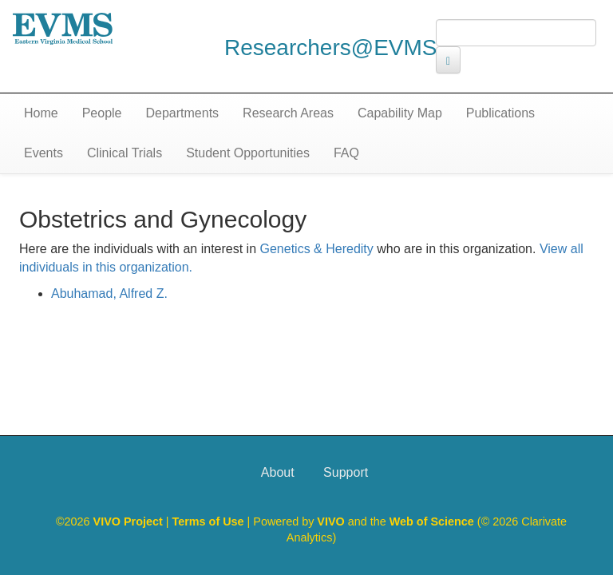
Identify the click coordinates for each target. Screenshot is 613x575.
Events (43, 153)
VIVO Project (129, 521)
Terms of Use (209, 521)
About (278, 472)
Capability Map (400, 113)
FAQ (346, 153)
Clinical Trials (124, 153)
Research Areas (288, 113)
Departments (182, 113)
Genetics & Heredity (317, 249)
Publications (500, 113)
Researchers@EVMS (330, 47)
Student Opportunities (248, 153)
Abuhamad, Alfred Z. (109, 293)
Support (345, 472)
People (102, 113)
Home (41, 113)
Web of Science (432, 521)
